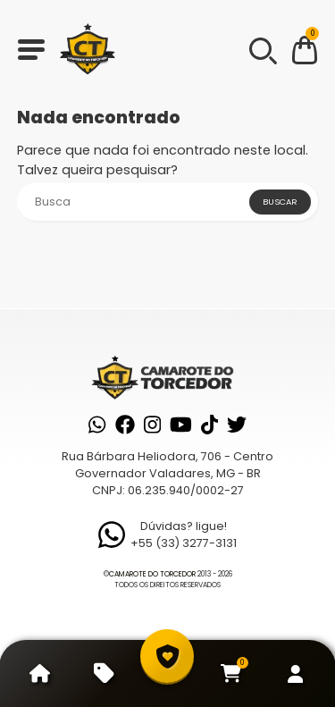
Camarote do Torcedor (152, 574)
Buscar (280, 201)
